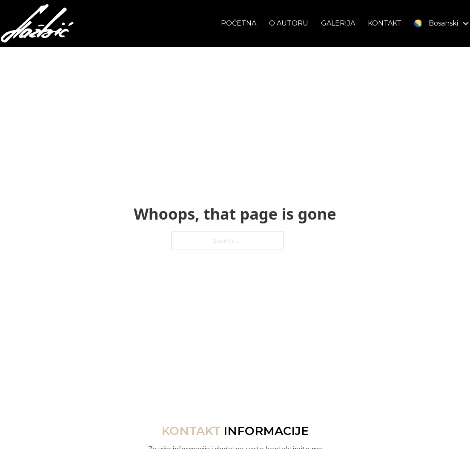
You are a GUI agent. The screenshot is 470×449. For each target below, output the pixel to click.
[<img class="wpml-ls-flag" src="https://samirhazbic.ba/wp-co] (465, 23)
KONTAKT (384, 23)
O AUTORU (288, 23)
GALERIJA (338, 23)
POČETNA (238, 23)
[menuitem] (436, 23)
